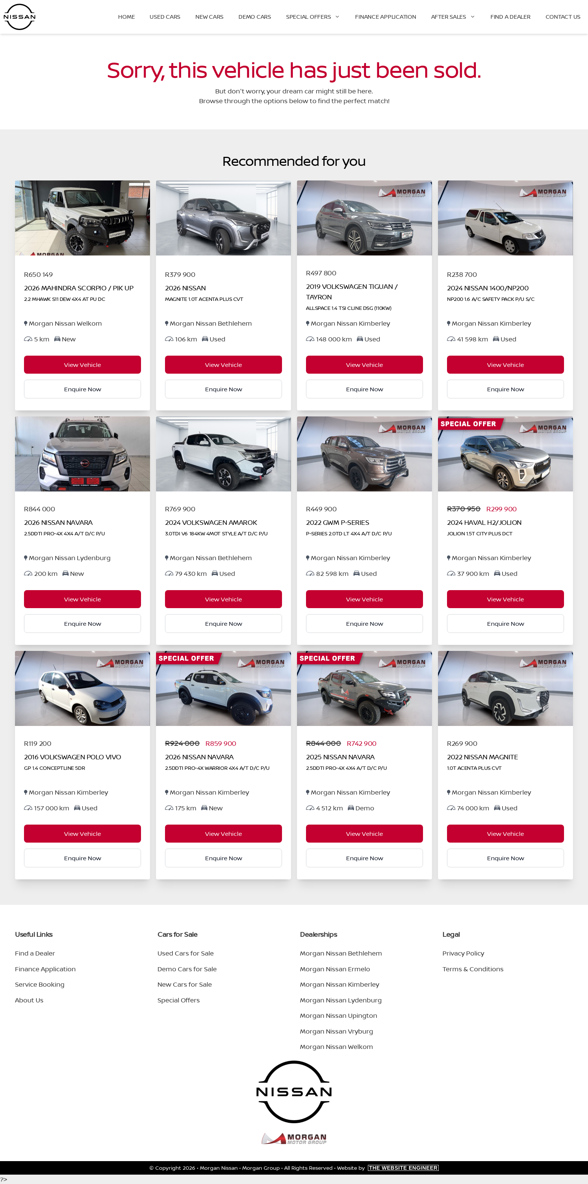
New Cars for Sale (185, 984)
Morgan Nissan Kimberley (339, 984)
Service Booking (39, 984)
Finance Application (385, 17)
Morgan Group (261, 1167)
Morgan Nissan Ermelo (335, 969)
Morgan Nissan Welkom (336, 1046)
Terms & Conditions (473, 969)
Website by (388, 1167)
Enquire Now (82, 389)
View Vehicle (82, 365)
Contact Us (563, 17)
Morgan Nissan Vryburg (336, 1031)
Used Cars (165, 17)
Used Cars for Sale (186, 953)
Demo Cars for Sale (187, 969)
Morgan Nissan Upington (338, 1015)
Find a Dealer (510, 17)
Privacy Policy (463, 953)
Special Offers (317, 17)
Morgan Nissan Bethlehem (341, 953)
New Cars (209, 17)
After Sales (457, 17)
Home (126, 17)
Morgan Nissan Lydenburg (341, 1000)
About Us (29, 1000)
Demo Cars (254, 17)
